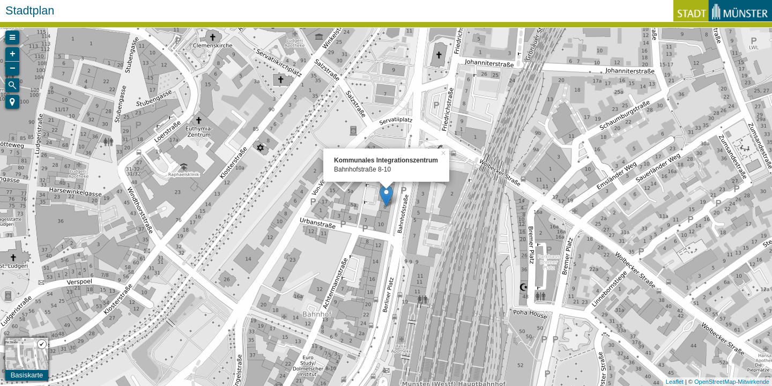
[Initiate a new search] (12, 85)
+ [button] (13, 54)
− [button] (13, 68)
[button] (12, 102)
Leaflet (675, 381)
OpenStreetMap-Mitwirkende (731, 381)
